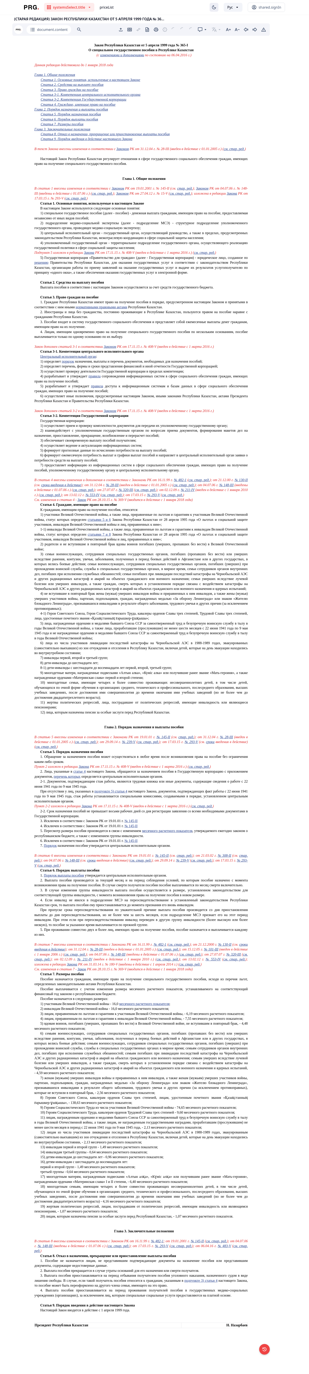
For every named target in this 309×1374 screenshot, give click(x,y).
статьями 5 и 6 (99, 519)
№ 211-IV (187, 490)
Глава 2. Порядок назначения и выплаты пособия (71, 109)
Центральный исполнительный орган (68, 356)
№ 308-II (224, 855)
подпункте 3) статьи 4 (200, 1280)
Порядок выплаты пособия (64, 875)
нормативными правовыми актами (101, 307)
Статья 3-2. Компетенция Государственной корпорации (83, 99)
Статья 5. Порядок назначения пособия (71, 114)
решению (41, 262)
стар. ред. (185, 188)
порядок (68, 361)
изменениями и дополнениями (122, 55)
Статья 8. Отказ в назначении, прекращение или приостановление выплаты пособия (105, 134)
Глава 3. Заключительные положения (62, 129)
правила (95, 376)
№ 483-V (224, 1246)
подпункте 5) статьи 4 (110, 791)
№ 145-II (163, 737)
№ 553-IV (92, 495)
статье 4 (79, 771)
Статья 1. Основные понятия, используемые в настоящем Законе (90, 80)
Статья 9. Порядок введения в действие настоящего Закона (86, 139)
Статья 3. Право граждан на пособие (69, 90)
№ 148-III (226, 485)
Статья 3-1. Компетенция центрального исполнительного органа (90, 94)
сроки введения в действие (61, 485)
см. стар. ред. (234, 149)
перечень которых (67, 776)
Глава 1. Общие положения (54, 75)
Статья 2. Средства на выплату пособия (72, 85)
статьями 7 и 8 (99, 534)
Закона (232, 193)
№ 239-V (128, 742)
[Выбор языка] (233, 7)
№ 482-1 (180, 480)
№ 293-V (153, 495)
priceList (107, 7)
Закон (82, 500)
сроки (210, 742)
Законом (122, 149)
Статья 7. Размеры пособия (62, 124)
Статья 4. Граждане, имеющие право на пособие (78, 104)
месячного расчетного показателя (167, 831)
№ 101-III (211, 949)
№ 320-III (126, 490)
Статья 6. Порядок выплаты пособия (69, 119)
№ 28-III (112, 485)
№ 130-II (241, 480)
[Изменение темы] (214, 7)
